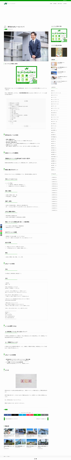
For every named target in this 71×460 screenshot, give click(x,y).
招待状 (54, 152)
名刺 (54, 141)
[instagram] (63, 0)
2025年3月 (54, 203)
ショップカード (55, 99)
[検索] (66, 0)
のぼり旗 (54, 112)
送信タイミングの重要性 (14, 104)
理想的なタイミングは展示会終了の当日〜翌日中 (20, 106)
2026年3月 (54, 177)
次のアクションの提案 (15, 116)
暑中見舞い (54, 156)
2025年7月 (54, 194)
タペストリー (55, 103)
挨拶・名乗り (14, 112)
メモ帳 (54, 123)
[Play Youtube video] (59, 52)
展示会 (6, 29)
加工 (53, 132)
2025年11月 (55, 186)
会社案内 (54, 130)
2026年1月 (54, 181)
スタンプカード (55, 101)
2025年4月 (54, 201)
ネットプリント (55, 108)
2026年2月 (54, 179)
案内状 (54, 158)
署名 (12, 119)
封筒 (54, 145)
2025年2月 (54, 205)
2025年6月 (54, 197)
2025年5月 (54, 199)
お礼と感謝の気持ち (15, 113)
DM (53, 90)
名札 (54, 143)
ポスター (54, 121)
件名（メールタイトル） (16, 109)
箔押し (54, 165)
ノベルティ (54, 110)
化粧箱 (54, 134)
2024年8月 (54, 210)
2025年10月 (55, 188)
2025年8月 (54, 192)
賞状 (54, 169)
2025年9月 (54, 190)
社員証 (54, 163)
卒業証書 (54, 136)
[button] (7, 415)
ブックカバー (55, 119)
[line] (65, 0)
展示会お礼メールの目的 (14, 103)
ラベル (54, 125)
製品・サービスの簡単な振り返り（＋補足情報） (20, 115)
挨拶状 (54, 154)
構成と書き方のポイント (14, 108)
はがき (54, 114)
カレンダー (54, 95)
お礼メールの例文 (13, 121)
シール (54, 97)
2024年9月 (54, 208)
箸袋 (53, 167)
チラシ (54, 106)
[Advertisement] (35, 14)
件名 (12, 122)
